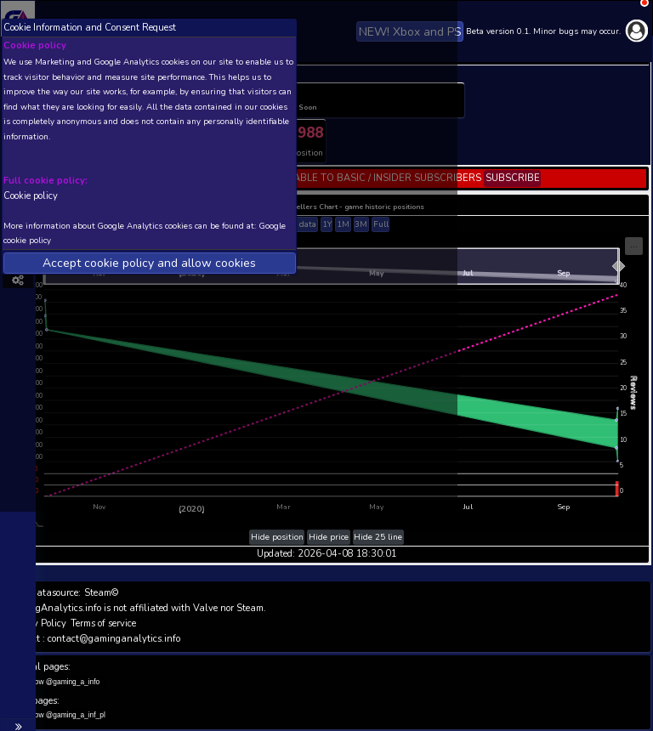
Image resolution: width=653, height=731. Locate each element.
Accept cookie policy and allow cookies (149, 263)
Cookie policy (30, 195)
